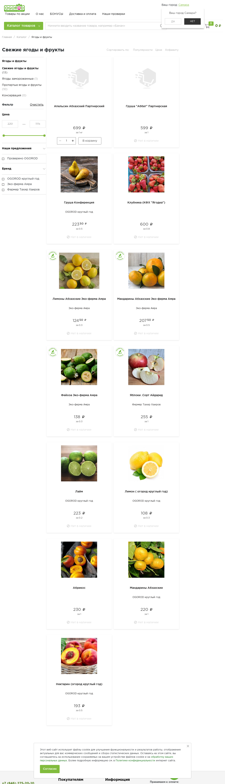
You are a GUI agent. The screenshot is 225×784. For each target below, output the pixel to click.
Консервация (14, 95)
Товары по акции (17, 14)
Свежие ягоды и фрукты (20, 70)
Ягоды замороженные (20, 79)
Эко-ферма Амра (79, 308)
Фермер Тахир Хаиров (146, 405)
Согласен (50, 769)
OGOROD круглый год (79, 212)
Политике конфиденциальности (135, 761)
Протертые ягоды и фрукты (22, 87)
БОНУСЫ (56, 14)
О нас (40, 14)
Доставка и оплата (82, 14)
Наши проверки (113, 14)
